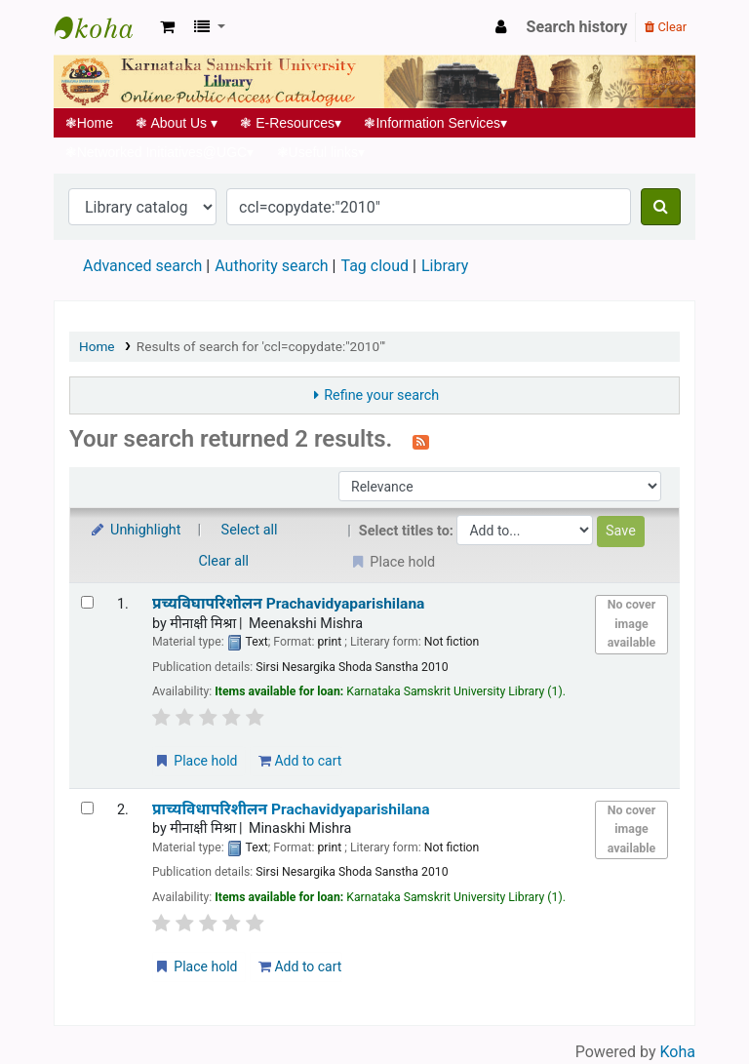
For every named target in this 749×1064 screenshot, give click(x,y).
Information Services (436, 123)
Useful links (320, 152)
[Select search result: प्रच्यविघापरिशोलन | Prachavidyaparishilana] (87, 602)
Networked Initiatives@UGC (159, 152)
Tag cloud (374, 265)
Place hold (195, 760)
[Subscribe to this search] (421, 440)
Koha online (103, 27)
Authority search (271, 265)
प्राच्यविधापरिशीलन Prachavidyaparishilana (291, 809)
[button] (167, 27)
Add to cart (299, 760)
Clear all (224, 561)
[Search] (661, 206)
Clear (666, 27)
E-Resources (291, 123)
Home (89, 123)
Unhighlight (135, 530)
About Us (177, 123)
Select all (249, 530)
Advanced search (142, 265)
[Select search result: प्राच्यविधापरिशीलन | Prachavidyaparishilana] (87, 808)
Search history (577, 27)
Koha (677, 1052)
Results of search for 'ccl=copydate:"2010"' (261, 346)
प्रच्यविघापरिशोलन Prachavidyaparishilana (288, 603)
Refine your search (381, 395)
